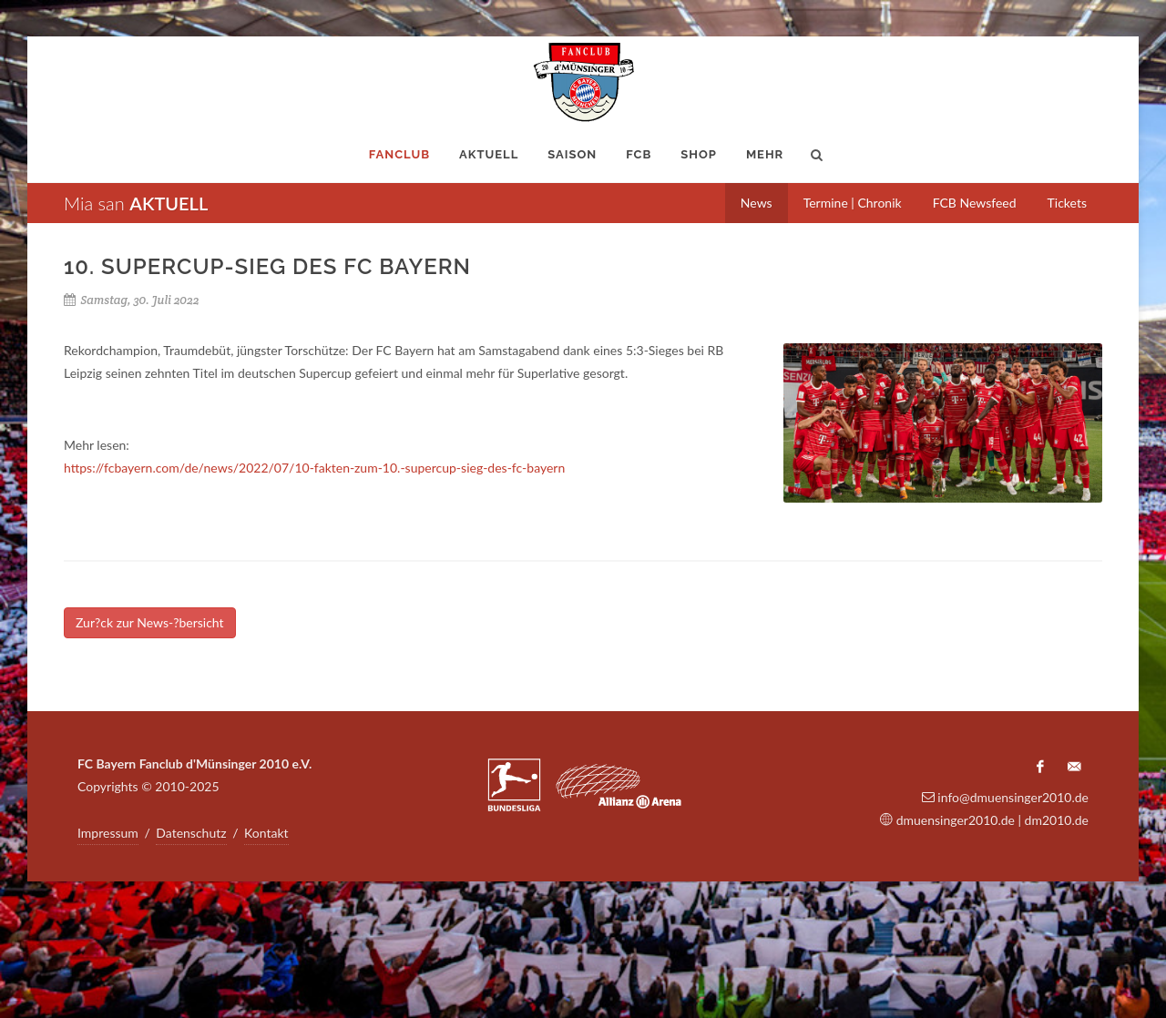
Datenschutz (191, 832)
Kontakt (266, 832)
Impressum (107, 832)
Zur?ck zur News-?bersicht (150, 622)
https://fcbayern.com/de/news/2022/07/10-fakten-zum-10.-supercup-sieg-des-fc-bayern (314, 467)
